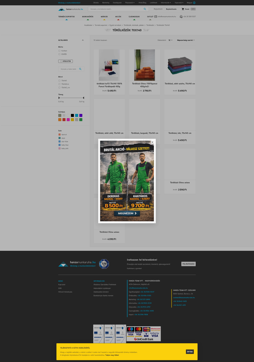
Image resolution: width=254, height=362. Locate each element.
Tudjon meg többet (112, 355)
